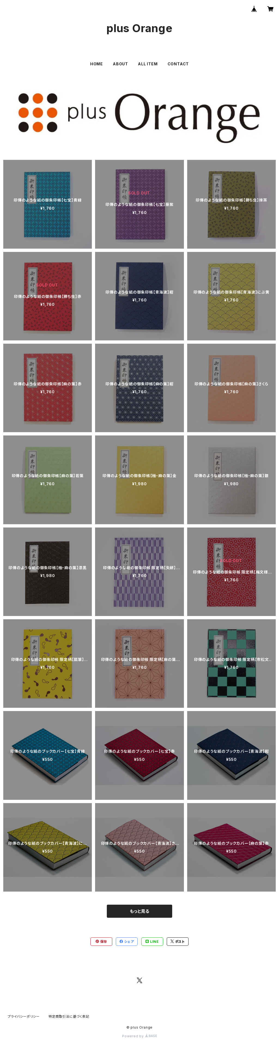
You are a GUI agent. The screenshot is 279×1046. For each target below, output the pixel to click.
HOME (96, 64)
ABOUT (120, 64)
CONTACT (178, 64)
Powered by (139, 1036)
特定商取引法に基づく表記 (68, 1016)
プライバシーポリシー (24, 1016)
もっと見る (139, 911)
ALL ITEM (147, 64)
